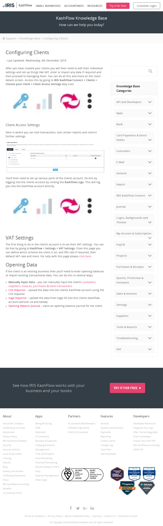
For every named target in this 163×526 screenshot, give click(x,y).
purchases (39, 286)
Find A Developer (142, 436)
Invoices (105, 423)
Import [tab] (120, 184)
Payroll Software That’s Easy (47, 469)
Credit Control (108, 440)
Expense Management (47, 475)
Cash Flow (106, 449)
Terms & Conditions (34, 516)
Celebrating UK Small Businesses (14, 430)
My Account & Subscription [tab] (133, 233)
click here (85, 256)
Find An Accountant (78, 432)
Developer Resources (144, 423)
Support (11, 38)
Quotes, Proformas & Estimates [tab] (129, 280)
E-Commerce (42, 436)
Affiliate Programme (78, 427)
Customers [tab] (123, 151)
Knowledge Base (29, 38)
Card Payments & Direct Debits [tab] (131, 138)
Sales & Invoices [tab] (126, 293)
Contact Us (109, 516)
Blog (5, 466)
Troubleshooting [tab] (127, 338)
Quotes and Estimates (112, 427)
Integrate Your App (143, 427)
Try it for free (126, 388)
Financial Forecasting (46, 462)
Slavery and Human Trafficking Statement (14, 473)
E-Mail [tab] (120, 162)
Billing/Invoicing (43, 423)
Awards (7, 462)
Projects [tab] (121, 255)
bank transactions (61, 286)
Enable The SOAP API (144, 440)
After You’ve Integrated (145, 432)
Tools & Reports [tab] (126, 327)
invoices (27, 286)
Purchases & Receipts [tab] (130, 267)
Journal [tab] (121, 206)
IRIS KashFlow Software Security (15, 443)
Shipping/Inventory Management (45, 447)
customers (89, 282)
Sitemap (96, 516)
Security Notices (11, 449)
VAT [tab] (118, 349)
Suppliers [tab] (122, 316)
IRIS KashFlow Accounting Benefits (16, 486)
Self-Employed (108, 453)
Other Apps (41, 479)
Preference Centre (128, 516)
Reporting (106, 436)
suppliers (14, 286)
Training (7, 458)
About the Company (13, 423)
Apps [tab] (119, 113)
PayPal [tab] (120, 244)
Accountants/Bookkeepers (81, 423)
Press (6, 479)
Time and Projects (44, 453)
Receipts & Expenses (46, 440)
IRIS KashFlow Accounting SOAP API (146, 447)
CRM (37, 427)
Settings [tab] (121, 304)
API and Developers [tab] (128, 102)
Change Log (107, 445)
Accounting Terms (12, 493)
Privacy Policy (10, 436)
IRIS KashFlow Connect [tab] (130, 195)
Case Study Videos (12, 453)
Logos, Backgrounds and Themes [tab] (132, 220)
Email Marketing (43, 458)
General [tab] (121, 173)
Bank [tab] (119, 124)
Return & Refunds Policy (77, 516)
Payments (40, 432)
